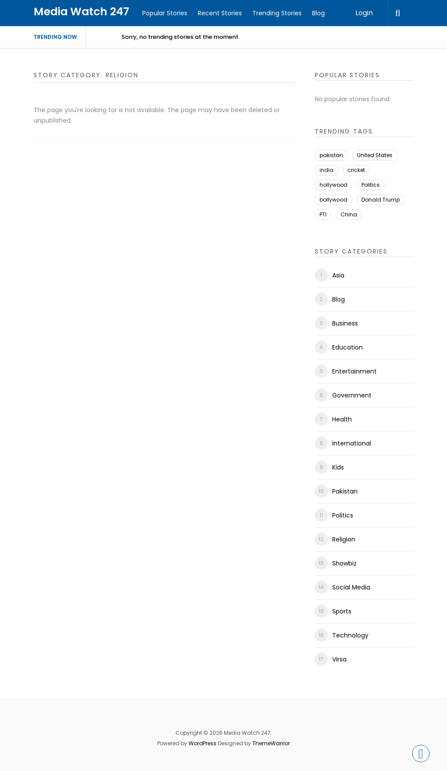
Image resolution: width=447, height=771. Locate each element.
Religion (343, 539)
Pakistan (345, 491)
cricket (356, 170)
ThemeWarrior (271, 743)
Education (347, 347)
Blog (318, 13)
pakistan (331, 155)
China (348, 214)
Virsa (339, 659)
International (351, 443)
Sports (341, 611)
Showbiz (344, 563)
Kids (338, 467)
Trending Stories (277, 13)
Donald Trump (380, 199)
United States (374, 155)
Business (345, 323)
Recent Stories (220, 13)
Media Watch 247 (81, 11)
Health (342, 419)
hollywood (333, 184)
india (327, 170)
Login (364, 13)
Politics (370, 184)
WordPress (203, 743)
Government (351, 395)
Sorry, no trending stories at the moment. (180, 37)
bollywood (333, 199)
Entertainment (354, 371)
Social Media (351, 587)
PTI (323, 214)
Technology (350, 635)
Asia (338, 275)
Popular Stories (164, 13)
